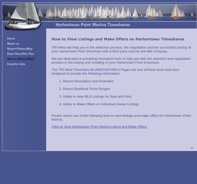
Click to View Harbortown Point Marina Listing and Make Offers (99, 127)
